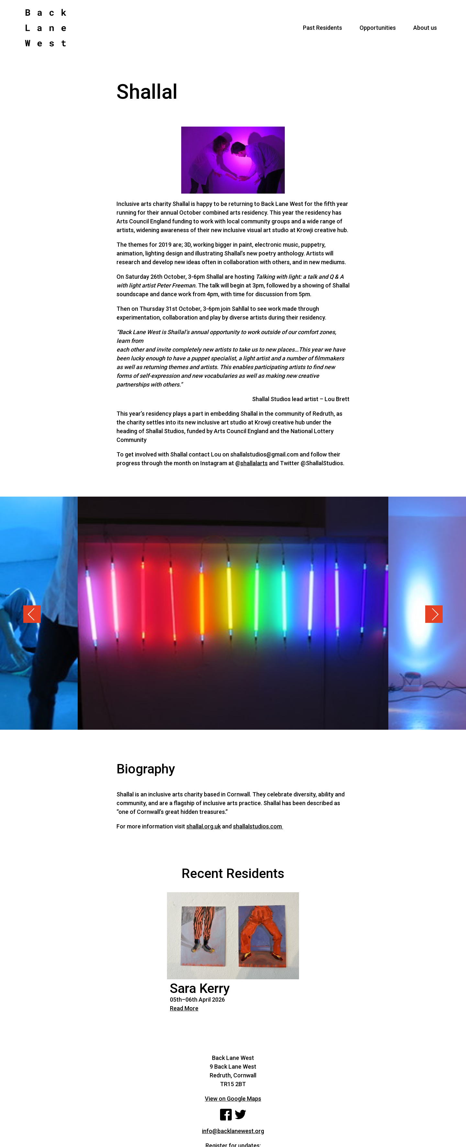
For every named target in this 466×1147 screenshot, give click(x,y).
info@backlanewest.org (233, 1131)
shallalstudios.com (258, 826)
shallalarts (254, 463)
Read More (184, 1008)
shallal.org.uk (203, 826)
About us (425, 27)
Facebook (226, 1114)
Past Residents (322, 27)
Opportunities (378, 27)
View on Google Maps (233, 1098)
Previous (32, 614)
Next (434, 614)
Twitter (240, 1114)
